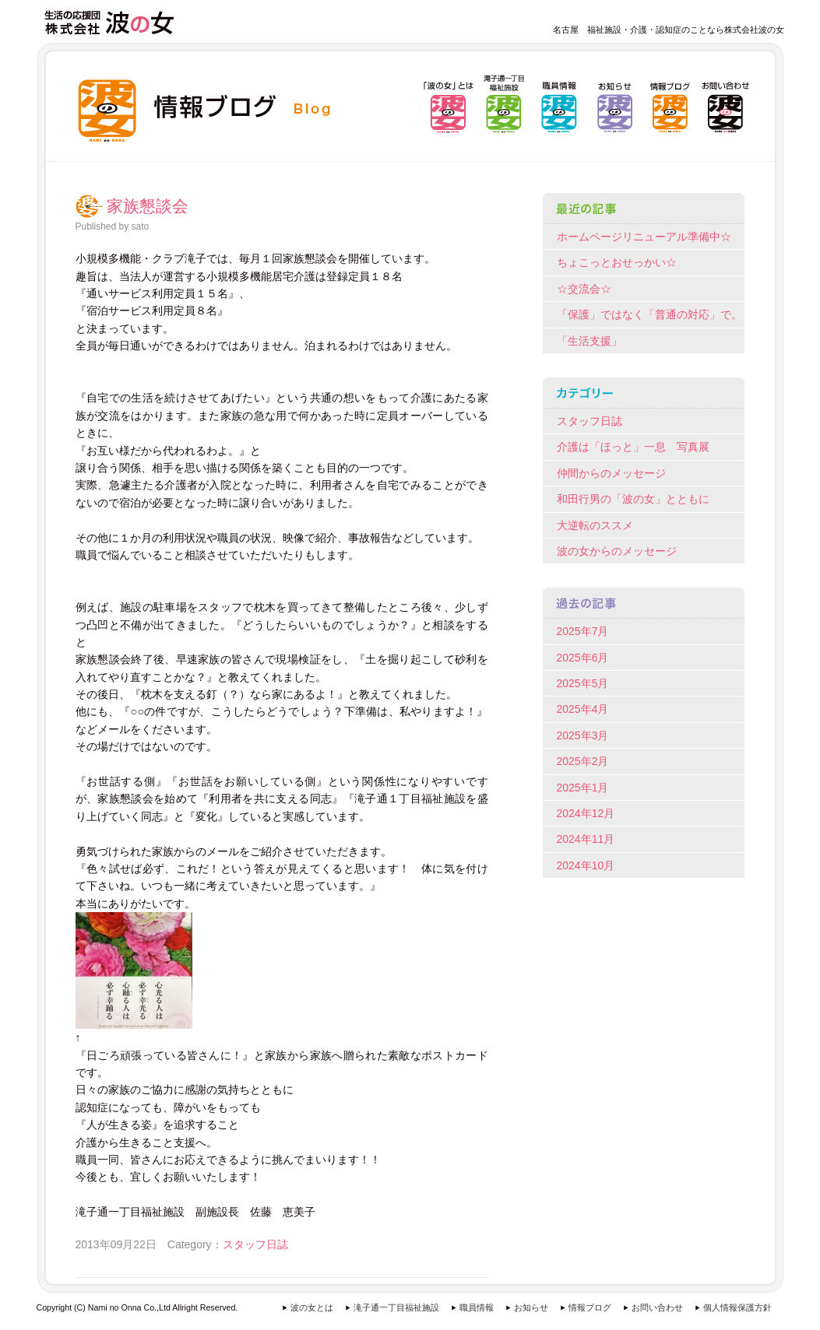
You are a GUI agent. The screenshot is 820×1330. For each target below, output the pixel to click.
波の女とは (311, 1307)
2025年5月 (583, 683)
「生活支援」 (589, 341)
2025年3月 (583, 735)
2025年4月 (583, 709)
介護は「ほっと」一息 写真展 (633, 446)
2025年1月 (583, 787)
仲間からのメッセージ (611, 473)
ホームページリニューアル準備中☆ (644, 236)
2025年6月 (583, 657)
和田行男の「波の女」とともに (633, 499)
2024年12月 (586, 813)
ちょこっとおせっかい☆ (617, 262)
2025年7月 (583, 631)
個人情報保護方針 (737, 1307)
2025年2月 (583, 761)
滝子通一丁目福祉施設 (396, 1307)
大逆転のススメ (595, 525)
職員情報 (476, 1307)
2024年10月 (586, 865)
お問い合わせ (657, 1307)
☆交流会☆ (584, 288)
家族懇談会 (147, 206)
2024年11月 (586, 839)
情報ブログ (589, 1307)
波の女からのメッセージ (617, 551)
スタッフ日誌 (255, 1244)
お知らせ (531, 1307)
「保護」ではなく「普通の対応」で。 (649, 314)
